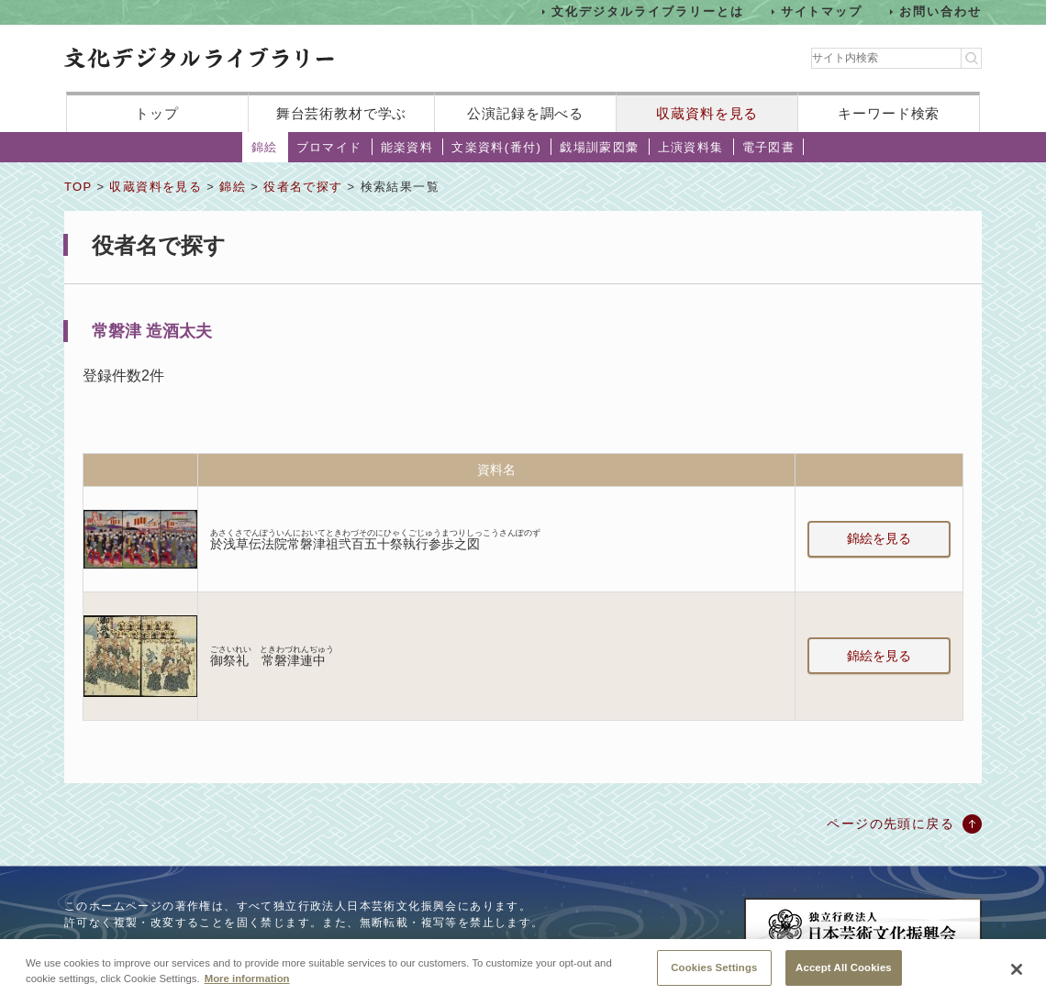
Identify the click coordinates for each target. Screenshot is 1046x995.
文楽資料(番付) (496, 147)
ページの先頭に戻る (890, 823)
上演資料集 (691, 147)
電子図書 (769, 147)
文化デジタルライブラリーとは (647, 11)
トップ (157, 113)
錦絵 (264, 147)
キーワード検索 (889, 113)
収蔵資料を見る (707, 113)
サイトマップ (822, 11)
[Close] (1016, 975)
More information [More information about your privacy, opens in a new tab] (247, 983)
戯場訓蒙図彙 (599, 147)
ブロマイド (329, 147)
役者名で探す (302, 186)
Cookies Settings (714, 972)
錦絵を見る (879, 538)
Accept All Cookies (844, 972)
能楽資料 (407, 147)
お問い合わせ (940, 11)
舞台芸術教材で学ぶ (341, 113)
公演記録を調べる (525, 113)
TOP (78, 186)
